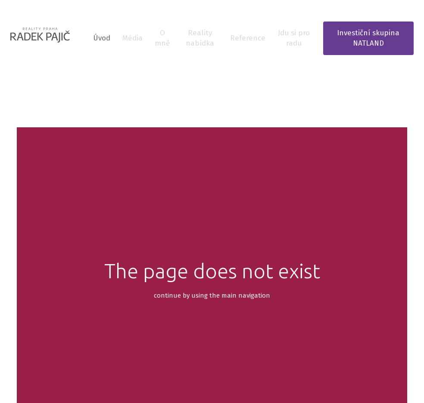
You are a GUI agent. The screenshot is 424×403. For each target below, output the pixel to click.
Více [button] (284, 38)
